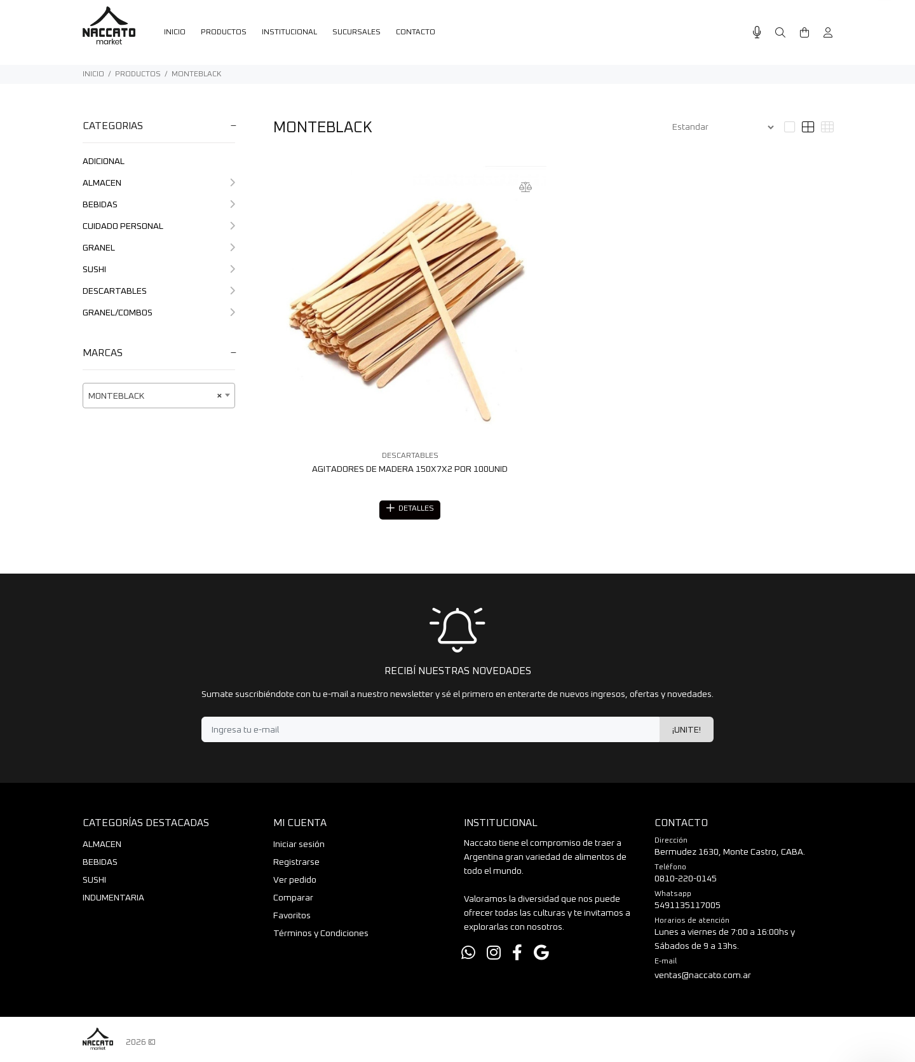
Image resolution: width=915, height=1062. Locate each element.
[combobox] (159, 395)
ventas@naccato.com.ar (702, 977)
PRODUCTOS (138, 74)
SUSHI (159, 269)
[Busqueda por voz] (757, 33)
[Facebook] (517, 955)
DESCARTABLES (159, 291)
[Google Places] (541, 955)
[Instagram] (493, 955)
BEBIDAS (159, 204)
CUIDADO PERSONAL (159, 226)
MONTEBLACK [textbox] (155, 396)
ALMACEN (159, 183)
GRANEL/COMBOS (159, 313)
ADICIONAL (104, 161)
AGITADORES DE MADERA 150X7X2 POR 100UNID (410, 469)
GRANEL (159, 248)
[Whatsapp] (468, 955)
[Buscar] (780, 33)
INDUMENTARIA (113, 899)
